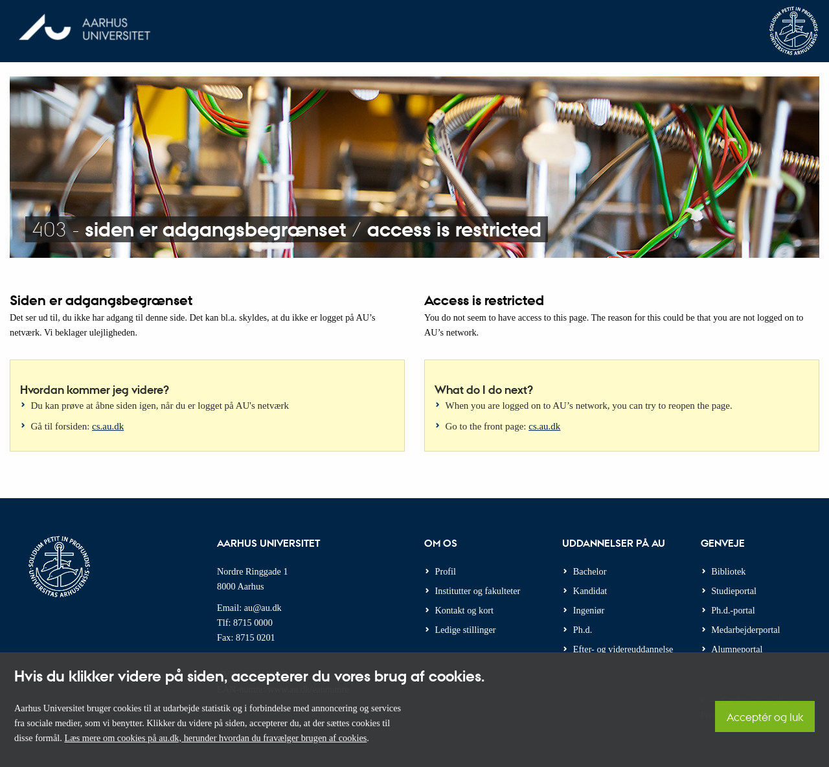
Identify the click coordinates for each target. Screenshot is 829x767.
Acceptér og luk (765, 716)
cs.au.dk (108, 426)
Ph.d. (582, 629)
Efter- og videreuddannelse (623, 649)
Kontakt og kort (464, 610)
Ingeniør (588, 610)
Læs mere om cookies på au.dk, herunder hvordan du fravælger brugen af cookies (215, 738)
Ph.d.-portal (733, 610)
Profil (446, 571)
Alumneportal (736, 649)
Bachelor (590, 571)
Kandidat (590, 591)
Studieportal (733, 591)
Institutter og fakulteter (478, 591)
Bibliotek (728, 571)
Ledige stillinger (465, 629)
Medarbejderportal (745, 629)
